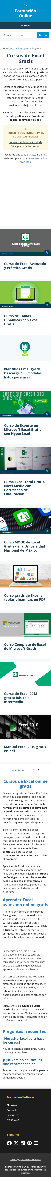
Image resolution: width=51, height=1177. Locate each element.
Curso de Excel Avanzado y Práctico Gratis (25, 265)
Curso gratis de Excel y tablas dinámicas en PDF (24, 597)
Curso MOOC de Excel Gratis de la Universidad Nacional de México (24, 546)
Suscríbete (13, 1115)
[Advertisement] (25, 198)
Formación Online (25, 13)
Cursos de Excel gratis (18, 48)
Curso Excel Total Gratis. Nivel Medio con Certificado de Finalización (24, 487)
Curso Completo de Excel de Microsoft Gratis (25, 646)
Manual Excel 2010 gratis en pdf (25, 748)
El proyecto (13, 1105)
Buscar (43, 35)
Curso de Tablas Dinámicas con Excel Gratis (21, 320)
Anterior (18, 770)
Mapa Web (13, 1119)
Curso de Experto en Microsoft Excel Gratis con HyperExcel (22, 429)
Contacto (12, 1110)
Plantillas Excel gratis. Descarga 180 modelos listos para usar (23, 373)
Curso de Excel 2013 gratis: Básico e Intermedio (20, 697)
